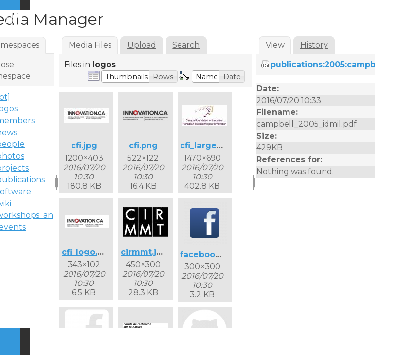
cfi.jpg (84, 145)
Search (186, 45)
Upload (141, 45)
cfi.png (143, 145)
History (314, 45)
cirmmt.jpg (144, 252)
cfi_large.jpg (206, 145)
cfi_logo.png (88, 252)
